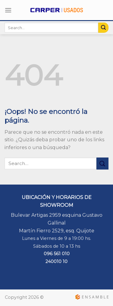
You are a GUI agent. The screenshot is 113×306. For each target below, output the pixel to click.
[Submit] (103, 28)
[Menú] (8, 10)
